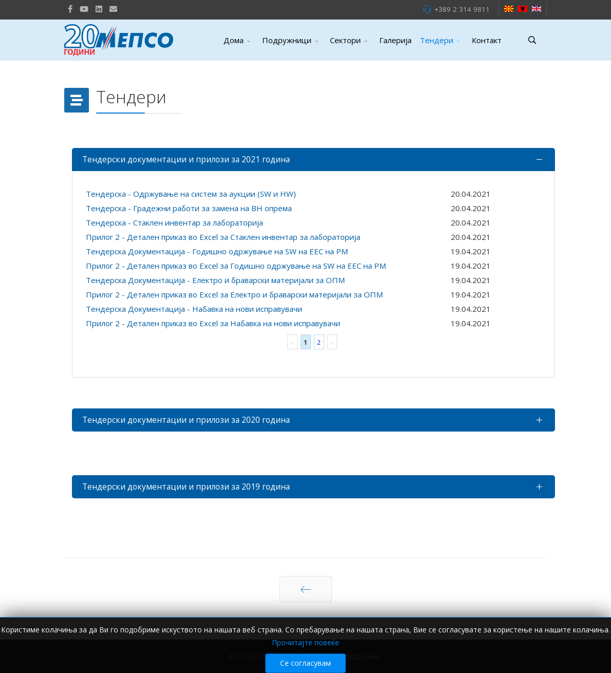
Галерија (395, 40)
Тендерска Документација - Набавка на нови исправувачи (194, 309)
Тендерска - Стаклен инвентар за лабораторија (174, 222)
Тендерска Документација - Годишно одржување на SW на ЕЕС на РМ (217, 251)
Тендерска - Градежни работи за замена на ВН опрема (189, 208)
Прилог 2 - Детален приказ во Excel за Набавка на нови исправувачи (213, 323)
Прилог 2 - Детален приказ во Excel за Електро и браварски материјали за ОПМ (234, 294)
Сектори (345, 40)
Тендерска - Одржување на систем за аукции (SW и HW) (191, 194)
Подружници (286, 40)
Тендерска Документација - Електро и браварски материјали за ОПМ (215, 280)
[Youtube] (84, 9)
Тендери (436, 40)
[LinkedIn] (99, 9)
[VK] (113, 9)
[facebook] (70, 9)
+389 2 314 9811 (462, 9)
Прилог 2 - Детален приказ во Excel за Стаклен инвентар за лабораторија (223, 237)
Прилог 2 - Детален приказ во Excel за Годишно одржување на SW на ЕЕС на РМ (236, 265)
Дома (234, 40)
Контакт (487, 40)
